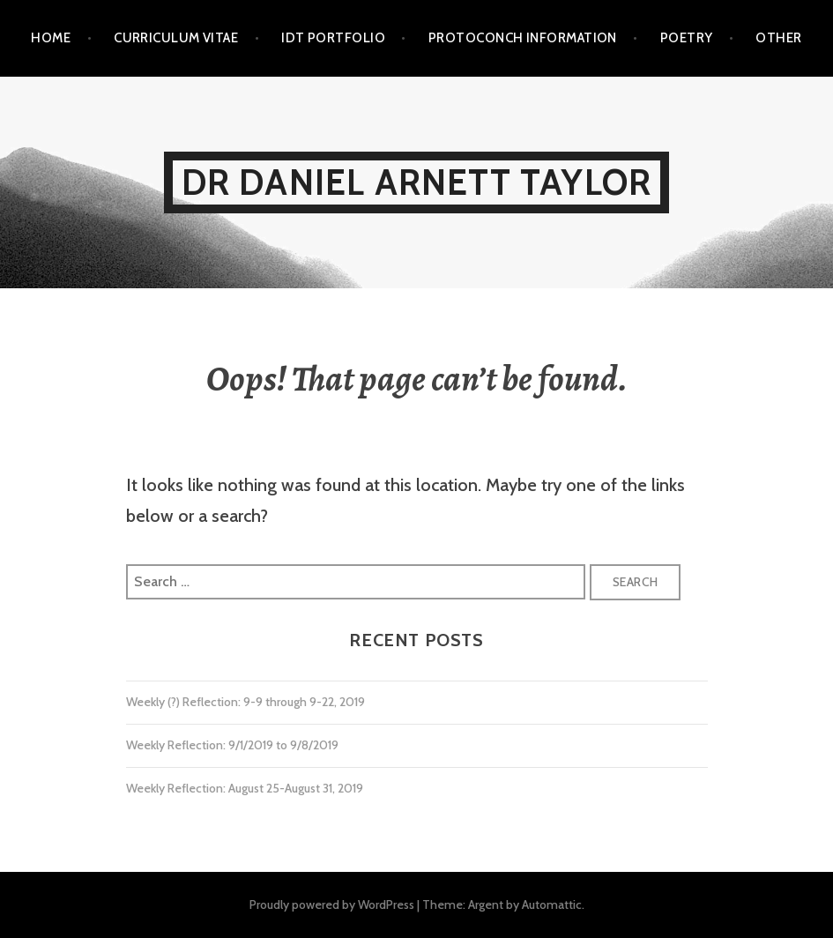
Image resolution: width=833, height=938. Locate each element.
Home (51, 38)
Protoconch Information (522, 38)
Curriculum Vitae (176, 38)
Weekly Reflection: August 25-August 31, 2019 (244, 788)
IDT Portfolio (333, 38)
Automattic (552, 904)
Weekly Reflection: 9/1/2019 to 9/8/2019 (232, 745)
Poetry (686, 38)
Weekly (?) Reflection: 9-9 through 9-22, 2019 (245, 702)
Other (778, 38)
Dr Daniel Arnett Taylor (417, 182)
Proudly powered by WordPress (331, 904)
